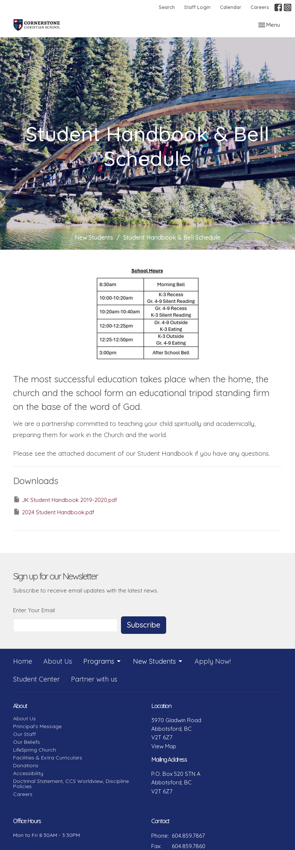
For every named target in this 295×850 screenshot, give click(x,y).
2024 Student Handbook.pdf (53, 512)
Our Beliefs (26, 742)
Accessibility (28, 773)
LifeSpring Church (34, 749)
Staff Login (197, 7)
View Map (163, 746)
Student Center (36, 679)
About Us (57, 661)
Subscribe (143, 624)
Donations (25, 765)
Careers (260, 7)
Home (22, 661)
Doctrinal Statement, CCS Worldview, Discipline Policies (71, 784)
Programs (102, 661)
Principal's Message (37, 726)
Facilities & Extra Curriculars (47, 757)
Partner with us (94, 679)
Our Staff (24, 734)
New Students (94, 237)
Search (167, 7)
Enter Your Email (34, 610)
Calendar (230, 7)
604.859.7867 (188, 835)
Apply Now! (213, 661)
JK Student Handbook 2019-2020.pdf (65, 499)
